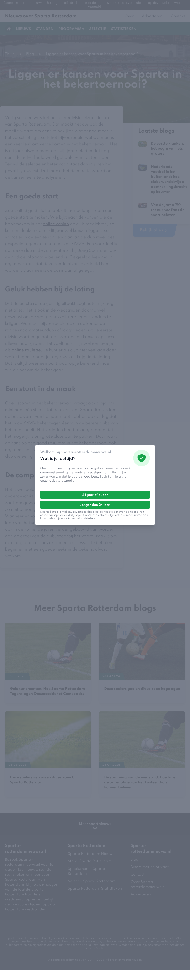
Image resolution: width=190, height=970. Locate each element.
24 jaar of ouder (95, 495)
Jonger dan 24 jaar (95, 505)
